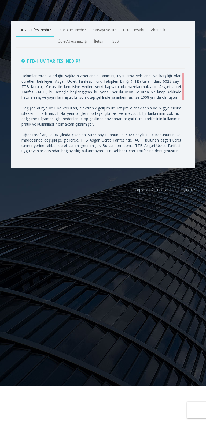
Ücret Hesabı (133, 29)
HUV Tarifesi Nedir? (35, 29)
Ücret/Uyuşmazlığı (72, 41)
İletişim (99, 41)
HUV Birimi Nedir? (72, 29)
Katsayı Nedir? (104, 29)
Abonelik (158, 29)
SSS (115, 41)
